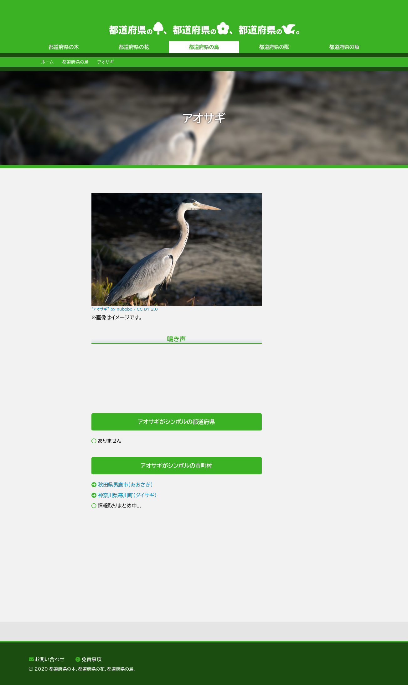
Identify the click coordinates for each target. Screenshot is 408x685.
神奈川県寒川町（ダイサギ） (127, 495)
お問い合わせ (50, 659)
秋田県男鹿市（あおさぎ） (125, 484)
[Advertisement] (54, 287)
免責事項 (91, 659)
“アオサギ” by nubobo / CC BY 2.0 (124, 309)
